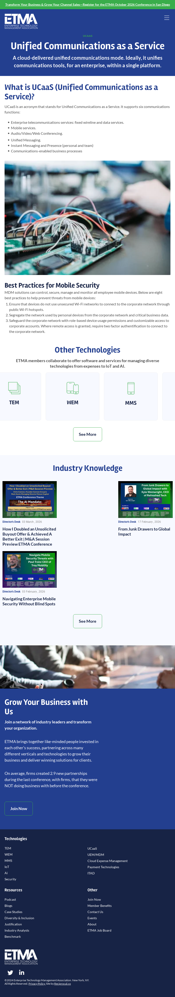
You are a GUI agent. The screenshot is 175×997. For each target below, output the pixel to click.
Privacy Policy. (37, 983)
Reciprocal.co (62, 983)
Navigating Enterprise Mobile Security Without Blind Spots (29, 601)
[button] (166, 18)
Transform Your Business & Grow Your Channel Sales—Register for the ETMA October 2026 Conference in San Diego (87, 4)
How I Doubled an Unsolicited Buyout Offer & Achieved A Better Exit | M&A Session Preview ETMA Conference (29, 536)
